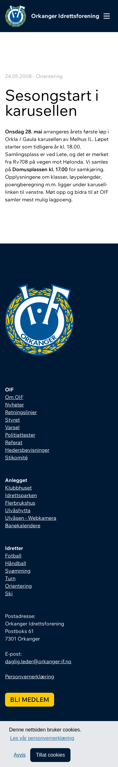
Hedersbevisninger (27, 450)
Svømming (18, 571)
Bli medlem (29, 699)
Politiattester (20, 435)
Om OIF (14, 397)
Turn (10, 578)
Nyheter (14, 404)
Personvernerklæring (29, 676)
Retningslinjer (21, 412)
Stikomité (16, 457)
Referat (13, 442)
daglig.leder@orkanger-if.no (38, 661)
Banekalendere (22, 525)
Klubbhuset (18, 487)
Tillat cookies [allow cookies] (50, 755)
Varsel (12, 427)
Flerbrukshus (20, 503)
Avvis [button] (20, 755)
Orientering (18, 586)
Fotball (13, 555)
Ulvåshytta (18, 510)
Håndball (15, 563)
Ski (9, 593)
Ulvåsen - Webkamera (30, 518)
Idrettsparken (21, 495)
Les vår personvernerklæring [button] (42, 738)
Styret (12, 420)
